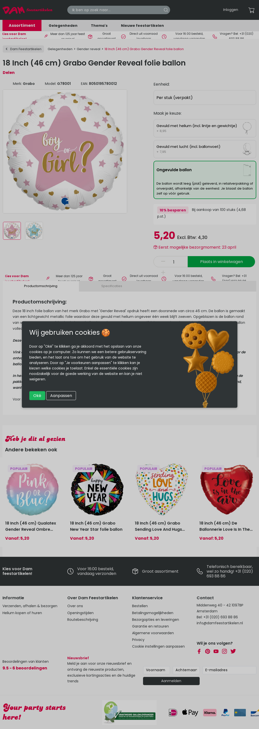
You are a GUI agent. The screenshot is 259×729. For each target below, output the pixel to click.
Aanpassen (61, 395)
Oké (37, 395)
